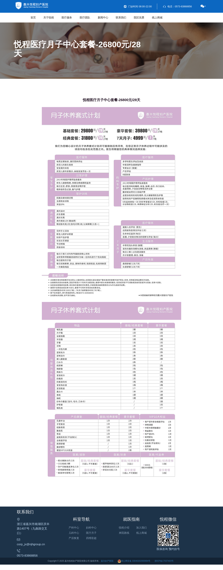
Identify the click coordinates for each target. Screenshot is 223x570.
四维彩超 (98, 544)
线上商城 (194, 19)
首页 (35, 19)
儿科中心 (80, 539)
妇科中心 (98, 534)
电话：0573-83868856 (177, 6)
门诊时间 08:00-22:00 (138, 6)
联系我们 (148, 19)
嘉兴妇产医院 (107, 566)
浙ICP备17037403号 (164, 566)
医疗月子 (98, 539)
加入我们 (155, 534)
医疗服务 (79, 19)
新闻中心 (125, 19)
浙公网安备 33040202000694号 (134, 566)
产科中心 (80, 534)
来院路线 (137, 539)
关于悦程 (56, 19)
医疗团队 (102, 19)
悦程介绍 (137, 534)
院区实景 (171, 19)
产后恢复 (80, 544)
